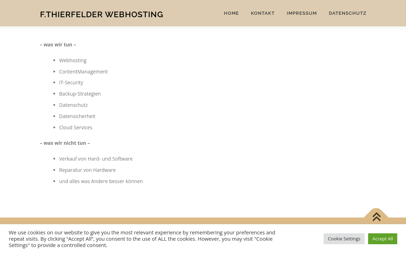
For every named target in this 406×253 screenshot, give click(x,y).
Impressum (302, 13)
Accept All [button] (382, 238)
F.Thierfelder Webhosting (102, 14)
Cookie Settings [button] (344, 238)
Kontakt (263, 13)
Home (231, 13)
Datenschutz (347, 13)
